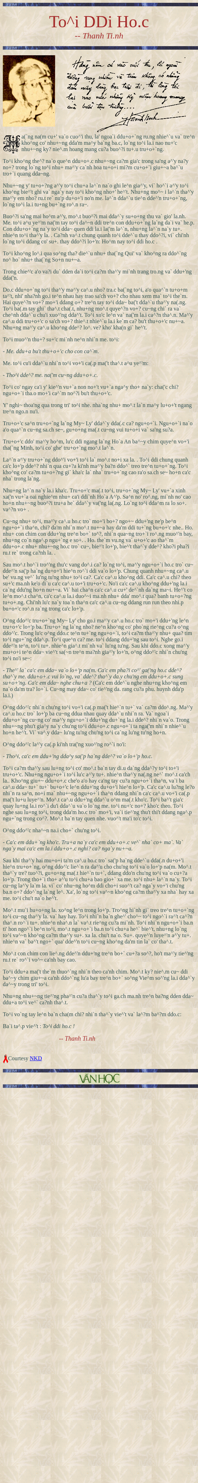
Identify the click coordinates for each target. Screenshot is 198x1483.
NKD (36, 1058)
